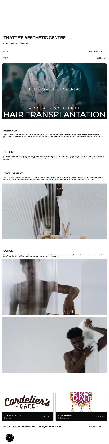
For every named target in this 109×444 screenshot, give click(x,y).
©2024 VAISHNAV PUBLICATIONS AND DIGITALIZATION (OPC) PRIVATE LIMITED (32, 427)
